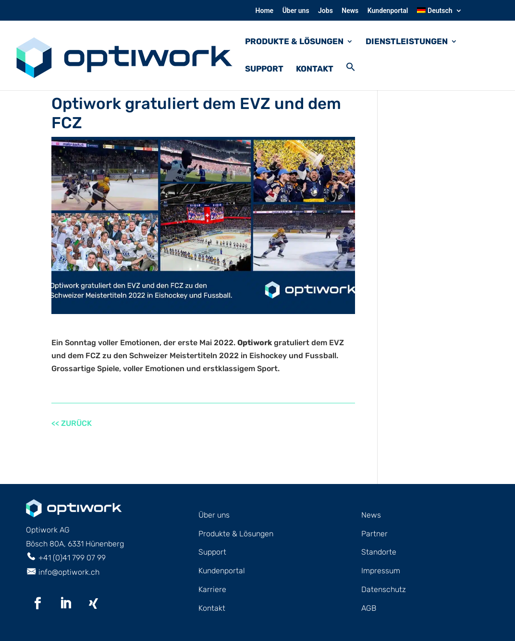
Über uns (295, 10)
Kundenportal (388, 10)
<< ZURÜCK (71, 423)
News (350, 10)
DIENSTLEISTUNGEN (407, 42)
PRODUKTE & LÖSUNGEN (294, 42)
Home (265, 10)
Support (264, 69)
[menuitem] (439, 13)
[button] (351, 76)
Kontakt (314, 69)
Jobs (325, 10)
